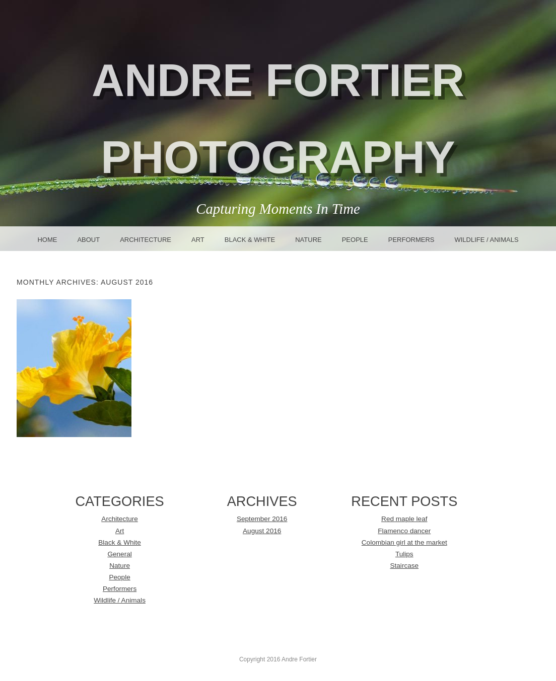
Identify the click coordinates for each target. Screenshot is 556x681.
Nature (308, 239)
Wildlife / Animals (486, 239)
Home (47, 239)
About (88, 239)
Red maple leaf (404, 519)
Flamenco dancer (404, 531)
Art (197, 239)
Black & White (250, 239)
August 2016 (262, 531)
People (355, 239)
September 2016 (262, 519)
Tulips (404, 554)
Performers (411, 239)
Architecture (145, 239)
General (119, 554)
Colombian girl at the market (404, 542)
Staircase (404, 565)
